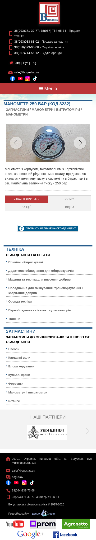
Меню (48, 88)
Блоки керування (21, 366)
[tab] (26, 199)
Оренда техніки (20, 301)
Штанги (14, 401)
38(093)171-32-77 (26, 30)
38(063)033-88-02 (26, 41)
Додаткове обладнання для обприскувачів (41, 270)
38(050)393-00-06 (26, 47)
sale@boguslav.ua (26, 72)
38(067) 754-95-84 (53, 30)
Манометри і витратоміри (56, 110)
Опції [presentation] (27, 207)
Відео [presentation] (69, 207)
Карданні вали (19, 357)
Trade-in (14, 319)
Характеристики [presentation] (27, 199)
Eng (33, 63)
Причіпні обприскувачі (25, 262)
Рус (25, 63)
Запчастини (17, 110)
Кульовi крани (19, 375)
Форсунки (15, 383)
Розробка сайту (30, 513)
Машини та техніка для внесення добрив (39, 279)
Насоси (13, 349)
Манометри (17, 114)
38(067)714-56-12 (26, 53)
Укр (18, 63)
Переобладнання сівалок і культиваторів (39, 310)
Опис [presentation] (69, 199)
